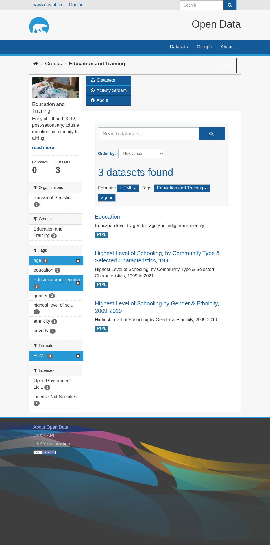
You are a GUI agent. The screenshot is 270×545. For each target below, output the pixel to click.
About (226, 46)
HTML (101, 235)
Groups (204, 46)
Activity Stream (109, 90)
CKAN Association (51, 443)
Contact (76, 4)
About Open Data (50, 427)
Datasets (179, 46)
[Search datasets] (208, 5)
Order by (106, 153)
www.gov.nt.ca (47, 4)
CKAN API (43, 435)
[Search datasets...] (148, 133)
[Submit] (229, 5)
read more (43, 147)
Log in (226, 65)
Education (107, 217)
